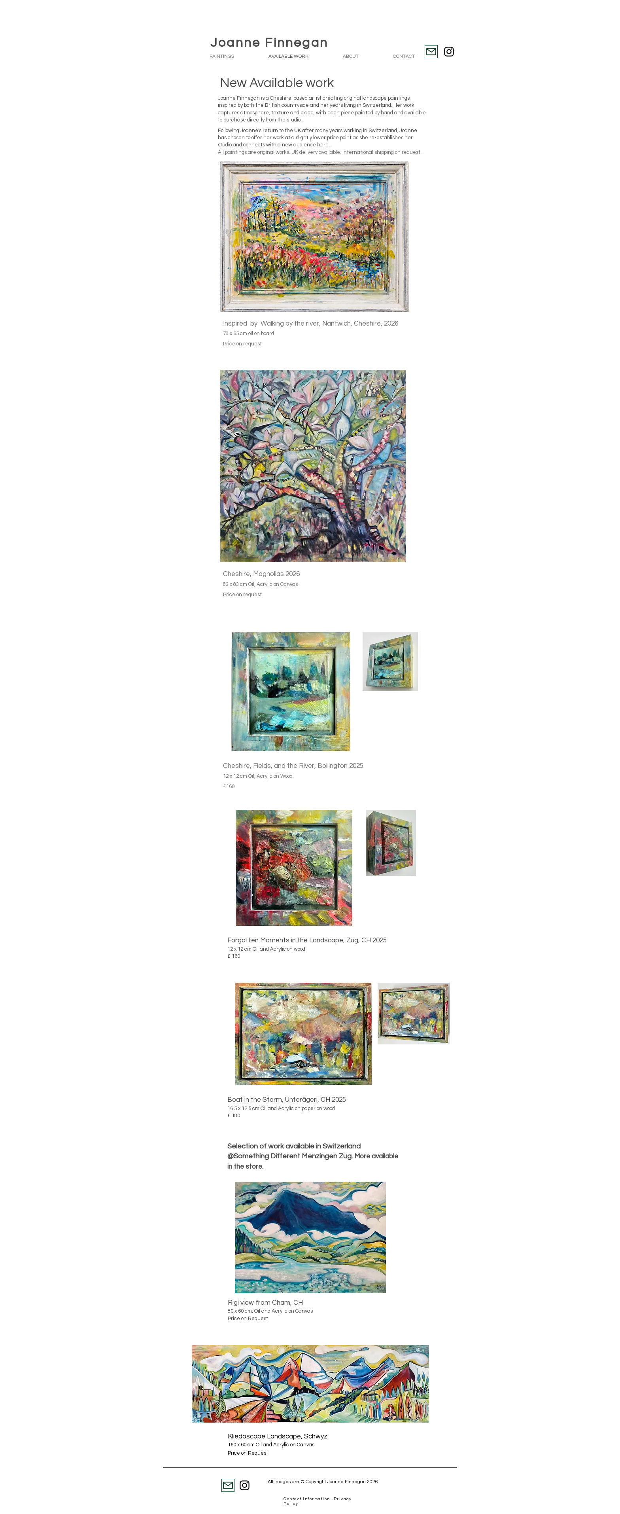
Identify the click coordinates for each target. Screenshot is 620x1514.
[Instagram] (449, 51)
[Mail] (431, 51)
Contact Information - (309, 1499)
